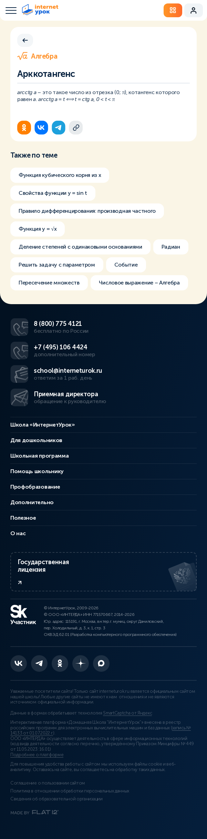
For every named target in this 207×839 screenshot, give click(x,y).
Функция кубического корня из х (60, 175)
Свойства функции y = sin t (53, 193)
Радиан (171, 247)
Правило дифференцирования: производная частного (87, 211)
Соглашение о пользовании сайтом (47, 783)
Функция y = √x (37, 229)
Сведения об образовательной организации (56, 799)
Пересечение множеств (49, 283)
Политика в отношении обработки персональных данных (69, 791)
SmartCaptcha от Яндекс (127, 713)
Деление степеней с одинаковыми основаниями (80, 247)
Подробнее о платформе (36, 754)
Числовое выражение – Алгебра (139, 283)
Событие (126, 265)
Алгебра (37, 56)
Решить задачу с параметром (57, 265)
